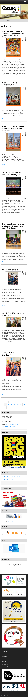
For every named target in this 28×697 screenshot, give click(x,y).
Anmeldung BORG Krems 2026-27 (10, 426)
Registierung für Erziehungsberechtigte (16, 521)
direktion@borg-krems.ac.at (11, 424)
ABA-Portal (4, 651)
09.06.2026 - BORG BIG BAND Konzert (11, 476)
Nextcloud (4, 661)
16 (21, 404)
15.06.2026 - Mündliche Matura (9, 478)
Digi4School (4, 654)
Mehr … (4, 118)
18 (2, 407)
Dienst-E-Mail (5, 656)
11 (5, 404)
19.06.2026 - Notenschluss (8, 479)
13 (11, 404)
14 (14, 404)
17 (24, 404)
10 (2, 404)
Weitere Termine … (6, 483)
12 (8, 404)
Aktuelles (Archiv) (6, 664)
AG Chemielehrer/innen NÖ (8, 659)
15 (18, 404)
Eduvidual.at (5, 666)
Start (3, 20)
